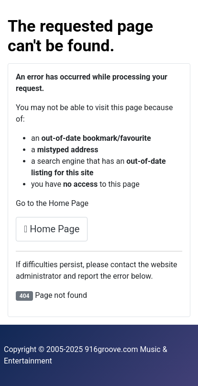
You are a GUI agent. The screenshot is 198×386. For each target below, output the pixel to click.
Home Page (51, 229)
